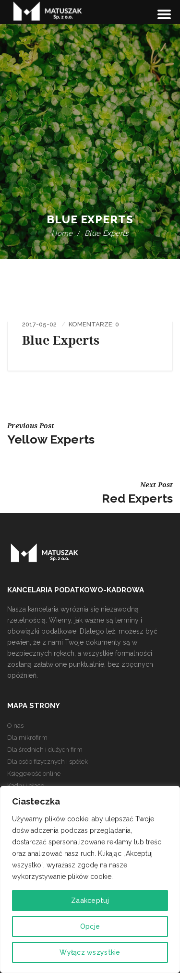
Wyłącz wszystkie (90, 952)
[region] (90, 879)
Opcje (90, 926)
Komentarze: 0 (94, 324)
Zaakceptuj (90, 900)
